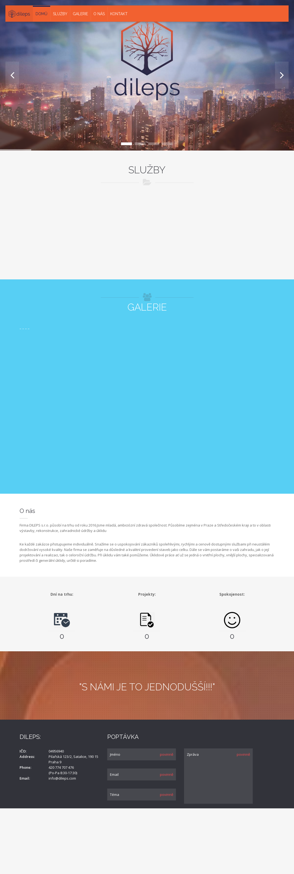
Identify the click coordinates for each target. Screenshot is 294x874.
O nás (99, 14)
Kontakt (119, 14)
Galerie (80, 14)
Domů (42, 14)
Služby (60, 14)
